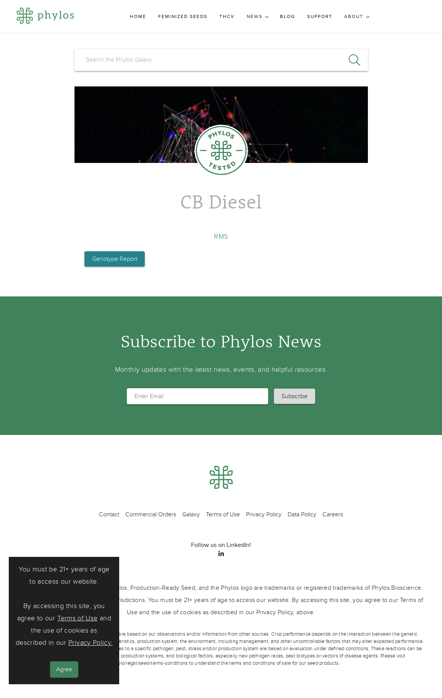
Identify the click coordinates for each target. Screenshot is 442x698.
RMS (221, 237)
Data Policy (302, 514)
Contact (109, 514)
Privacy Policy (264, 514)
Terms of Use (77, 618)
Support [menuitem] (319, 16)
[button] (294, 396)
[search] (221, 60)
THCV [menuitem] (227, 16)
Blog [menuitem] (287, 16)
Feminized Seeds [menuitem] (182, 16)
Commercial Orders (150, 514)
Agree (64, 669)
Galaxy (191, 514)
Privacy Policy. (90, 643)
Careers (332, 514)
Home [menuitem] (138, 16)
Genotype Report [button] (114, 259)
